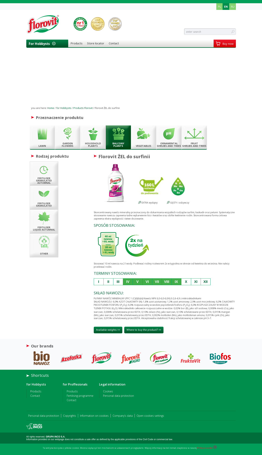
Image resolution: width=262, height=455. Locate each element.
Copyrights (69, 415)
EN (226, 6)
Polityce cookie (205, 447)
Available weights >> (108, 329)
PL (219, 6)
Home (50, 108)
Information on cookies (94, 415)
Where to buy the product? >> (144, 329)
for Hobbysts (39, 44)
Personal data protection (118, 396)
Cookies (108, 391)
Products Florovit (83, 108)
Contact (114, 43)
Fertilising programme (80, 396)
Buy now (225, 43)
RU (232, 6)
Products (77, 43)
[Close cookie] (215, 447)
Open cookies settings (150, 415)
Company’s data (123, 415)
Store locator (95, 43)
